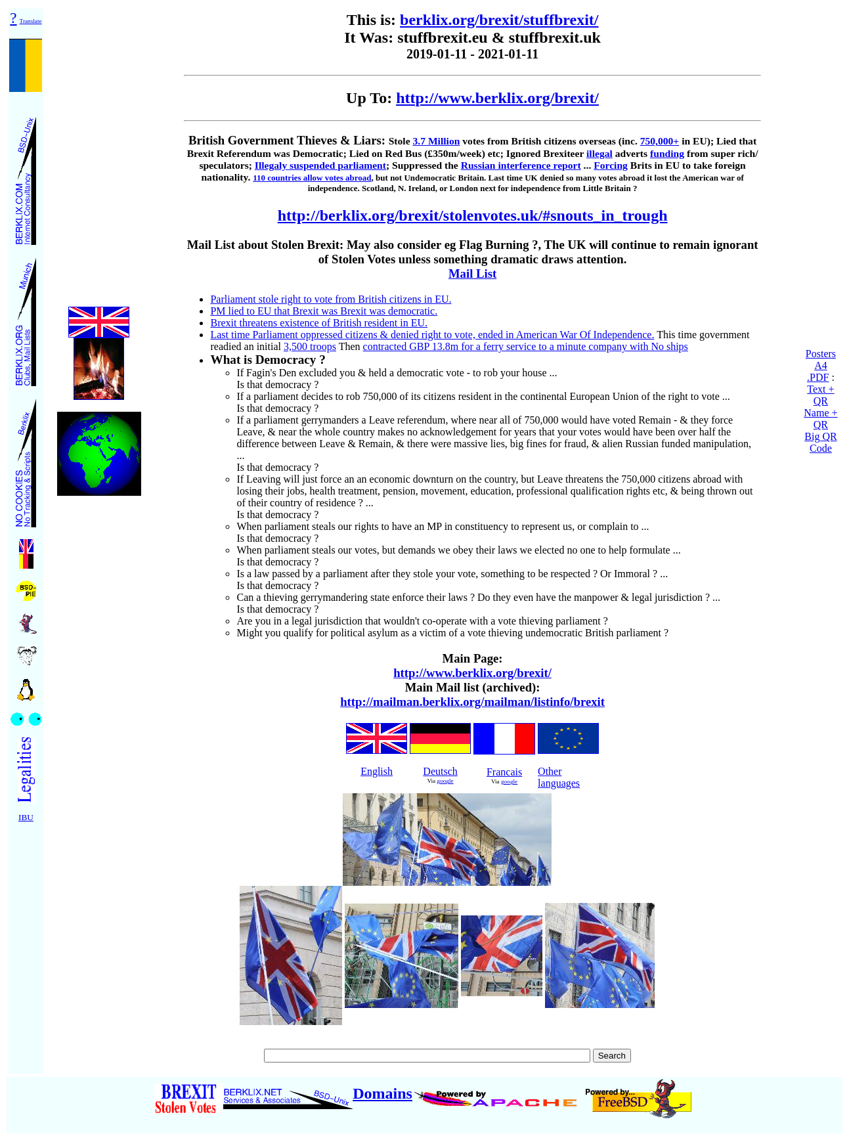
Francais (504, 772)
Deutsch (440, 771)
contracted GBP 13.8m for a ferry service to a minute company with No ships (525, 346)
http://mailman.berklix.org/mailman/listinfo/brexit (472, 702)
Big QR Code (820, 442)
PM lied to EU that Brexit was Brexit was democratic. (323, 311)
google (445, 781)
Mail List (472, 273)
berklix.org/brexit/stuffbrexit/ (499, 19)
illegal (599, 153)
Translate (31, 21)
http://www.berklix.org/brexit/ (497, 97)
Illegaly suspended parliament (320, 165)
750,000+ (660, 140)
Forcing (611, 165)
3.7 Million (436, 140)
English (376, 771)
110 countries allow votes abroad (312, 178)
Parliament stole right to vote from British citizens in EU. (330, 299)
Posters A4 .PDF (821, 365)
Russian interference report (521, 165)
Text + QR (820, 395)
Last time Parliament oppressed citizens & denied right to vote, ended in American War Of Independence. (432, 334)
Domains (382, 1093)
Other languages (559, 777)
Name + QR (820, 418)
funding (667, 153)
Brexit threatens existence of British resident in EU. (318, 322)
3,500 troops (310, 346)
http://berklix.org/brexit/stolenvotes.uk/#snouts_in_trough (473, 215)
